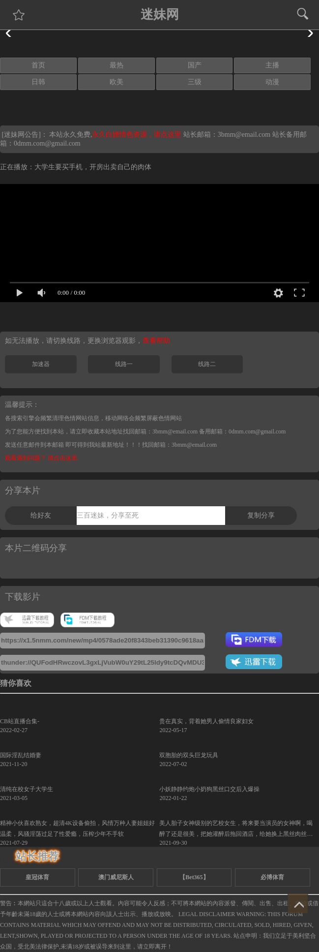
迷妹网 (160, 14)
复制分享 (261, 515)
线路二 (207, 364)
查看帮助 (156, 340)
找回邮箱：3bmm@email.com (179, 444)
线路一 (124, 364)
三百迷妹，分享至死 (108, 515)
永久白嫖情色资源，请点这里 (137, 134)
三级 (195, 82)
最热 (116, 65)
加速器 (41, 364)
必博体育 (272, 877)
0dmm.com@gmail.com (47, 143)
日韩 (38, 82)
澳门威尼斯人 (116, 877)
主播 (272, 65)
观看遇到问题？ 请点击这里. (42, 458)
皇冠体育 (37, 877)
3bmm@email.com (244, 134)
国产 (195, 65)
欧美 (116, 82)
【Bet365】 (193, 877)
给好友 (40, 515)
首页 (38, 65)
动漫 (272, 82)
